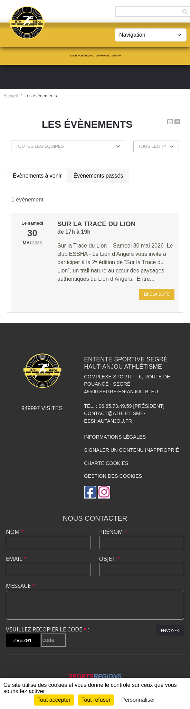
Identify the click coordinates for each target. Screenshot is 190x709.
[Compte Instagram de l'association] (104, 492)
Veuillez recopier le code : (47, 629)
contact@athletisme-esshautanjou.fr (114, 417)
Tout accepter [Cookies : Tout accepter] (53, 700)
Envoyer (170, 631)
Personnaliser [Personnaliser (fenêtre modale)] (138, 700)
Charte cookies (106, 463)
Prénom (113, 532)
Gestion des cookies (113, 476)
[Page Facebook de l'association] (90, 492)
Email (16, 559)
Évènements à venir (37, 176)
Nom (15, 532)
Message (20, 586)
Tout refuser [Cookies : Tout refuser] (95, 700)
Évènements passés (98, 176)
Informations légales (115, 437)
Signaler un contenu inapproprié (131, 450)
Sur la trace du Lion (96, 223)
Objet (109, 559)
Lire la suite (156, 294)
